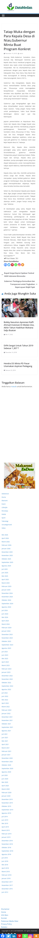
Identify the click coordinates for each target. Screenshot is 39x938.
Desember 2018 (7, 841)
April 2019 (5, 827)
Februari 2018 (6, 875)
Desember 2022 (7, 676)
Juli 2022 (5, 693)
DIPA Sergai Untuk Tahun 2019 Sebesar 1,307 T (18, 347)
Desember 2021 (7, 717)
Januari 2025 (6, 590)
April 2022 (5, 703)
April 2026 (5, 538)
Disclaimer (5, 909)
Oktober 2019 (6, 806)
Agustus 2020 (6, 772)
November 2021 (7, 720)
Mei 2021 (5, 741)
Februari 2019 (6, 834)
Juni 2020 (5, 779)
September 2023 (7, 645)
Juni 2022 (5, 696)
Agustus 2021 (6, 731)
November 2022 (7, 679)
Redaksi (4, 927)
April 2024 (5, 621)
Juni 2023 (5, 655)
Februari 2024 (6, 628)
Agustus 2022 (6, 689)
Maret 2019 (6, 830)
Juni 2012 (5, 892)
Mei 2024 (5, 617)
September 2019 (7, 810)
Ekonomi (7, 27)
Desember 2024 (7, 593)
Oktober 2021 (6, 724)
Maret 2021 (6, 748)
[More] (22, 264)
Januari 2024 (6, 631)
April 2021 (5, 744)
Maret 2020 (6, 789)
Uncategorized (7, 525)
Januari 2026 (6, 549)
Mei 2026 (5, 535)
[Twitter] (8, 264)
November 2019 (7, 803)
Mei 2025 (5, 576)
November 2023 (7, 638)
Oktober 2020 (6, 765)
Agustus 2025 (6, 566)
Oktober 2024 (6, 600)
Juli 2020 (5, 775)
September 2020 (7, 768)
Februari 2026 (6, 545)
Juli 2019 (5, 817)
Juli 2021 (5, 734)
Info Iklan (4, 915)
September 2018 (7, 851)
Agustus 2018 (6, 854)
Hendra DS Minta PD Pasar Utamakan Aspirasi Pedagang (18, 365)
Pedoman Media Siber (9, 921)
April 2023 (5, 662)
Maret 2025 (6, 583)
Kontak (4, 918)
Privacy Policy (6, 924)
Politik (4, 514)
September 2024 (7, 604)
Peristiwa (5, 511)
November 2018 (7, 844)
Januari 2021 (6, 755)
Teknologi (5, 521)
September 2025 (7, 562)
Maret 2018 (6, 872)
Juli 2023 (5, 652)
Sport (3, 518)
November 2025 (7, 555)
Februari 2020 (6, 792)
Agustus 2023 (6, 648)
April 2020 (5, 786)
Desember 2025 (7, 552)
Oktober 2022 (6, 683)
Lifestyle (4, 507)
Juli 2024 (5, 610)
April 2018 (5, 868)
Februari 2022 (6, 710)
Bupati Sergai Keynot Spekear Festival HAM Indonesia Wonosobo (18, 274)
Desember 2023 (7, 634)
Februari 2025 (6, 586)
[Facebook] (5, 264)
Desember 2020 (7, 758)
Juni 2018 (5, 861)
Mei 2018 (5, 865)
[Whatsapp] (15, 264)
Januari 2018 (6, 878)
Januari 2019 (6, 837)
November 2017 (7, 885)
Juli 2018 (5, 858)
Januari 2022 (6, 713)
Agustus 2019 (6, 813)
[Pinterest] (12, 264)
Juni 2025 (5, 573)
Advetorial (5, 494)
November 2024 (7, 597)
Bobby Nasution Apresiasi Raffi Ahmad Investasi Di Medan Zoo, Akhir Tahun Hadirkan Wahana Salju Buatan (19, 326)
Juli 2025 (5, 569)
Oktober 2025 (6, 559)
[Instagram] (19, 264)
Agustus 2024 (6, 607)
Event (4, 504)
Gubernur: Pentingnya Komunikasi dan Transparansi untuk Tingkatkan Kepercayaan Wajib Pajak (20, 284)
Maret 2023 (6, 665)
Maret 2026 (6, 542)
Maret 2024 (6, 624)
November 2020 (7, 762)
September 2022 (7, 686)
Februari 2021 (6, 751)
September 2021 (7, 727)
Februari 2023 (6, 669)
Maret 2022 (6, 707)
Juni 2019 (5, 820)
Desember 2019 (7, 799)
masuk (13, 386)
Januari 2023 (6, 672)
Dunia (4, 497)
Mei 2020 (5, 782)
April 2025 (5, 579)
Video (4, 528)
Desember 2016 (7, 889)
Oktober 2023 (6, 641)
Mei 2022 (5, 700)
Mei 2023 (5, 658)
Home (3, 912)
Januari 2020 (6, 796)
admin (21, 53)
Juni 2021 (5, 738)
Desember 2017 (7, 882)
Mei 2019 (5, 823)
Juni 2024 (5, 614)
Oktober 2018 (6, 847)
